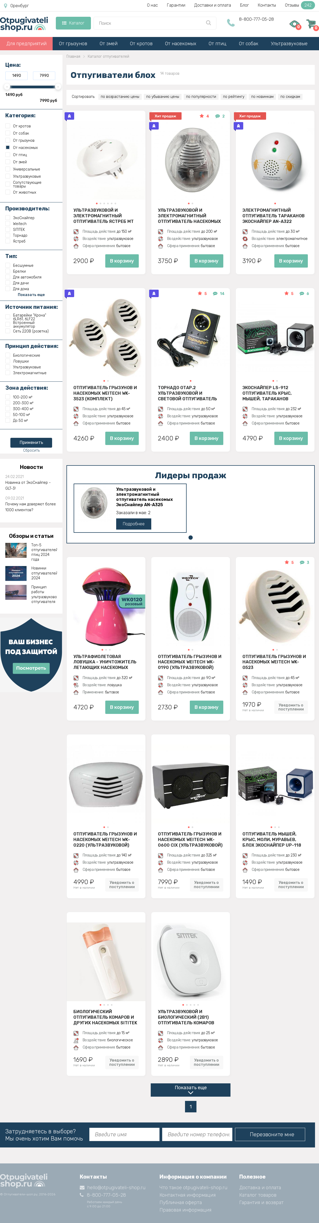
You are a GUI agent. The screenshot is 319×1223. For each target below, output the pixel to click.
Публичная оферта (181, 1202)
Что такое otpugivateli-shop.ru (193, 1187)
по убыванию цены (162, 96)
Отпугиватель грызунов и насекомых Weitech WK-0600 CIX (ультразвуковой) (190, 839)
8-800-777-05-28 (256, 19)
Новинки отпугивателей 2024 (44, 573)
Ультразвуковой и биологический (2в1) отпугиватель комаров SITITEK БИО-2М (186, 1017)
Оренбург (16, 6)
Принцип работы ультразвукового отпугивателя (44, 594)
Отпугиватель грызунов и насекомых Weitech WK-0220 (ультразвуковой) (105, 839)
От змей (108, 44)
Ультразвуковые (289, 44)
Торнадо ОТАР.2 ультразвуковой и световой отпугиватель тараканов (187, 393)
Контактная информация (188, 1195)
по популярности (201, 96)
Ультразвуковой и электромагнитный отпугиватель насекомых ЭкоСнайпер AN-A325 (189, 216)
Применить (31, 442)
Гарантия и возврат (261, 1202)
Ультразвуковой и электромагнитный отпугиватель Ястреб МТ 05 (103, 216)
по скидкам (290, 96)
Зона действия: (26, 388)
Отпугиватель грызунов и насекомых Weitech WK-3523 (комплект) (105, 393)
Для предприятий (26, 44)
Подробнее (134, 523)
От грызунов (73, 44)
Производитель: (27, 208)
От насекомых (180, 44)
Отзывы (300, 5)
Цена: (13, 65)
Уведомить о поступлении (291, 707)
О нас (152, 5)
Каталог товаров (257, 1195)
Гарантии (176, 5)
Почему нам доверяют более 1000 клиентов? (30, 507)
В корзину (122, 261)
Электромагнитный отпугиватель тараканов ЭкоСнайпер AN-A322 (273, 216)
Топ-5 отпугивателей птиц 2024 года (44, 552)
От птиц (217, 44)
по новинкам (262, 96)
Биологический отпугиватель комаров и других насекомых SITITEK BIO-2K (105, 1017)
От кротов (141, 44)
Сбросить (31, 450)
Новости (31, 467)
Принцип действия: (31, 346)
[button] (97, 203)
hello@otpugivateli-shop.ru (112, 1187)
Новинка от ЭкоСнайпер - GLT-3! (28, 485)
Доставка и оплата (260, 1187)
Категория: (20, 115)
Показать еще (191, 1088)
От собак (248, 44)
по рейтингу (233, 96)
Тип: (11, 256)
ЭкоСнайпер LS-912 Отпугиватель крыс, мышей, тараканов (267, 393)
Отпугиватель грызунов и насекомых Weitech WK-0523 (274, 662)
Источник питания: (31, 307)
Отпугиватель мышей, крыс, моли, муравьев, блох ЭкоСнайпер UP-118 (271, 839)
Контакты (267, 5)
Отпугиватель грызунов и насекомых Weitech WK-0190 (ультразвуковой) (189, 662)
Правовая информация (185, 1210)
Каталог (73, 23)
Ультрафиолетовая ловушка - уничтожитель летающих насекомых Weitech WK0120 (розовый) (104, 662)
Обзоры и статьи (31, 536)
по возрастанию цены (120, 96)
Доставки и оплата (212, 5)
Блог (244, 5)
